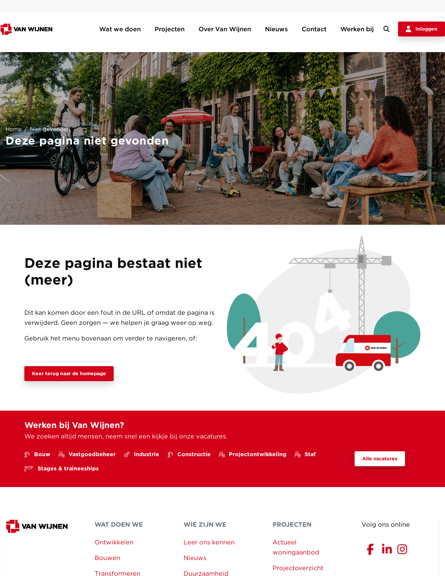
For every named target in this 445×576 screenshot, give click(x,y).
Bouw (37, 454)
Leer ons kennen (209, 542)
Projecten (170, 29)
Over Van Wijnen (225, 29)
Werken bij (357, 29)
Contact (314, 29)
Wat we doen (120, 29)
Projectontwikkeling (252, 454)
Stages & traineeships (61, 468)
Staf (305, 454)
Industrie (141, 454)
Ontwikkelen (114, 542)
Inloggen (421, 29)
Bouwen (107, 557)
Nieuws (276, 29)
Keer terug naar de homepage (69, 373)
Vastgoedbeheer (87, 454)
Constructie (189, 454)
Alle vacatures (379, 458)
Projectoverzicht (298, 567)
